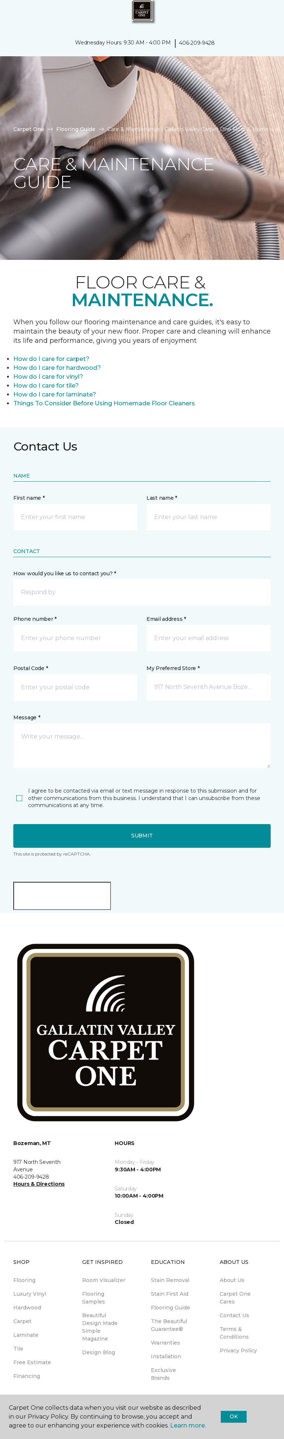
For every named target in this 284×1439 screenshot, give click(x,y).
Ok (233, 1416)
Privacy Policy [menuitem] (238, 1350)
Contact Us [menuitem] (234, 1315)
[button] (255, 14)
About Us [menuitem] (232, 1280)
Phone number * (35, 619)
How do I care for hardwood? (57, 367)
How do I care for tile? (46, 385)
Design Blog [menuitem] (98, 1352)
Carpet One (28, 129)
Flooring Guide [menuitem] (170, 1307)
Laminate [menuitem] (25, 1335)
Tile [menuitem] (18, 1348)
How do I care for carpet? (51, 358)
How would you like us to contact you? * (64, 573)
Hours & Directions (39, 1184)
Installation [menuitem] (166, 1356)
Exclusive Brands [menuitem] (163, 1374)
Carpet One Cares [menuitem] (235, 1298)
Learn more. (188, 1425)
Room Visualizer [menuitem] (103, 1280)
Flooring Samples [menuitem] (93, 1298)
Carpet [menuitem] (22, 1321)
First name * (29, 498)
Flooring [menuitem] (24, 1280)
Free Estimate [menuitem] (32, 1362)
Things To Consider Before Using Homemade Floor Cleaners (104, 403)
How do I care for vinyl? (48, 376)
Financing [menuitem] (26, 1376)
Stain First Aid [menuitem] (169, 1294)
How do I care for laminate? (54, 394)
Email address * (166, 619)
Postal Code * (30, 668)
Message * (26, 717)
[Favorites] (264, 14)
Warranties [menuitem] (165, 1342)
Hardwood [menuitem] (27, 1307)
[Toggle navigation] (11, 15)
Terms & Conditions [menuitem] (234, 1333)
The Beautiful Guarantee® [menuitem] (169, 1325)
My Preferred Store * (172, 668)
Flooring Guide (75, 129)
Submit (142, 835)
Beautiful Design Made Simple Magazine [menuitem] (100, 1327)
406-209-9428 (197, 43)
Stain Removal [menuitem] (170, 1280)
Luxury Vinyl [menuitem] (29, 1294)
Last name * (161, 498)
